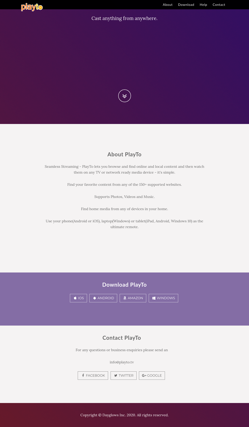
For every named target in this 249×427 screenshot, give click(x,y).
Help (203, 8)
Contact (219, 8)
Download (186, 8)
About (168, 8)
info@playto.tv (122, 362)
